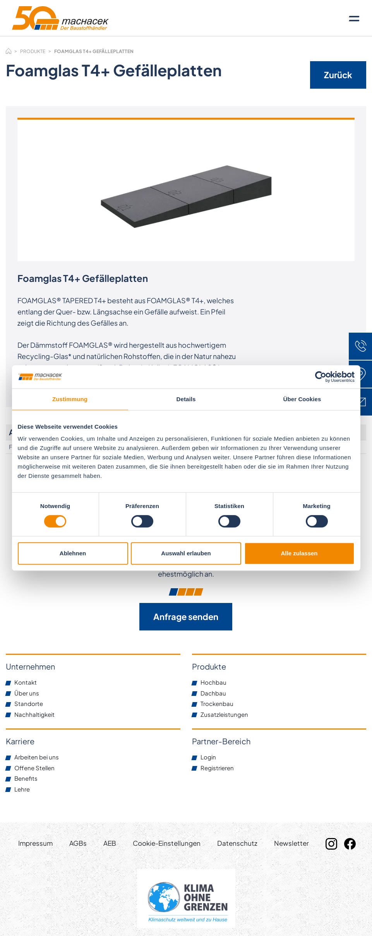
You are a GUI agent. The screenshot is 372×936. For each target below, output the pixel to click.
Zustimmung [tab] (69, 399)
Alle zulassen (299, 553)
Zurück (338, 74)
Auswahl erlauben (186, 553)
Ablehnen (73, 553)
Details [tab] (186, 399)
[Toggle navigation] (354, 18)
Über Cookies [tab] (302, 399)
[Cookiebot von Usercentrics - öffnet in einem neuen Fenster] (321, 377)
